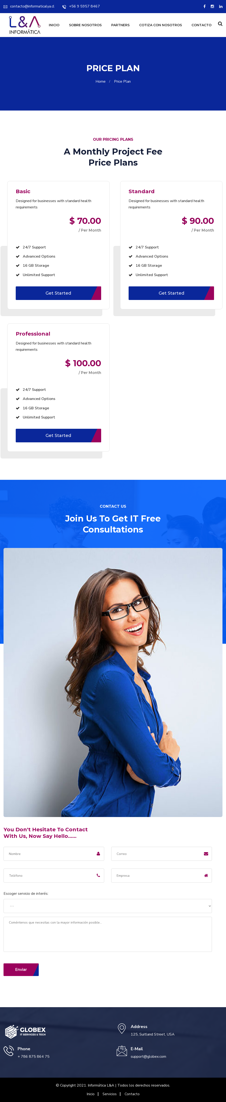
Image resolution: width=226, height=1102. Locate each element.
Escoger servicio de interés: (26, 893)
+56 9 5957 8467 (81, 6)
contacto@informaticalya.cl (29, 6)
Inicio (54, 25)
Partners (120, 25)
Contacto (201, 25)
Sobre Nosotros (85, 25)
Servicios (110, 1094)
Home (101, 81)
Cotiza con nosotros (160, 25)
